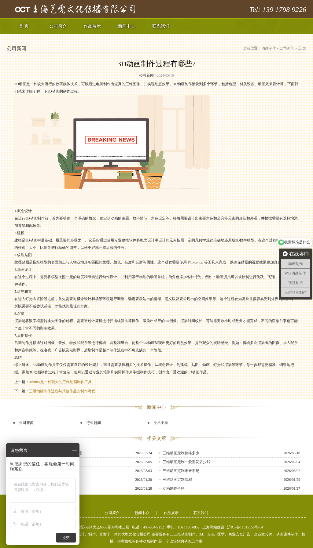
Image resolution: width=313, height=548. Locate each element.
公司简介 (58, 26)
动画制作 (268, 48)
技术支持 (160, 423)
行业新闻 (93, 423)
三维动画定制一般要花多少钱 (186, 462)
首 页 (24, 26)
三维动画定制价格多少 (181, 453)
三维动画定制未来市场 (181, 471)
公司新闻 (287, 48)
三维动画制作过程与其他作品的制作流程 (62, 391)
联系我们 (160, 26)
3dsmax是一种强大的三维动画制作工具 (60, 382)
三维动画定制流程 (177, 479)
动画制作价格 (174, 488)
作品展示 (92, 26)
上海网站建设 (213, 527)
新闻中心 (126, 26)
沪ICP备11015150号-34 (245, 527)
